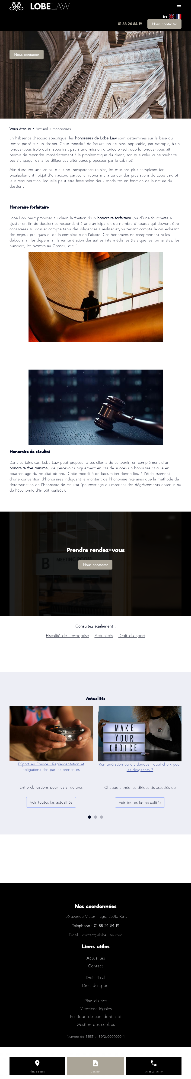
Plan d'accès (37, 1071)
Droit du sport (131, 635)
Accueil (41, 128)
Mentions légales (96, 1008)
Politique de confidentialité (95, 1016)
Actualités (104, 635)
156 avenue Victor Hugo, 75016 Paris (95, 916)
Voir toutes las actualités (51, 802)
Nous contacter (164, 24)
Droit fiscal (95, 977)
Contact (95, 965)
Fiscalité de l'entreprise (67, 635)
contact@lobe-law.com (102, 934)
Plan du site (95, 1000)
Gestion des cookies (95, 1024)
